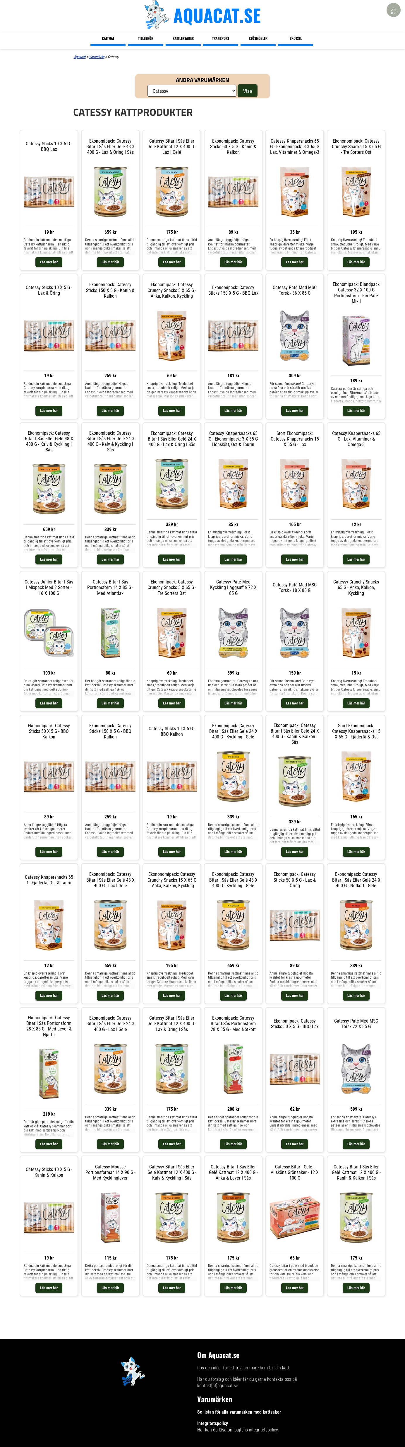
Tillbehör (145, 38)
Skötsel (296, 38)
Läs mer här (49, 262)
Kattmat (108, 38)
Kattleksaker (183, 38)
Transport (220, 38)
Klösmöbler (258, 38)
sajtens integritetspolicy (256, 1430)
